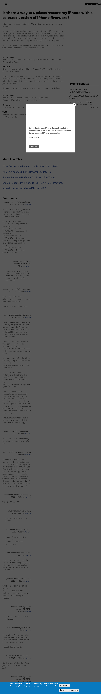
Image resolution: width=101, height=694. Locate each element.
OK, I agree (64, 685)
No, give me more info (69, 690)
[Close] (74, 104)
